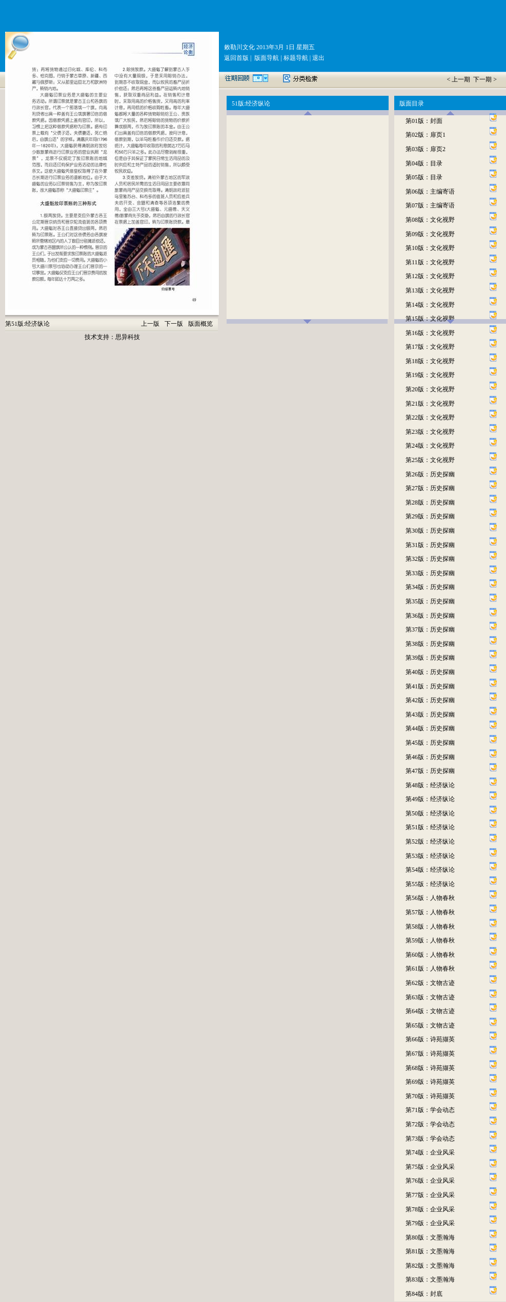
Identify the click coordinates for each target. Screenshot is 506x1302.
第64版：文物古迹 (430, 1011)
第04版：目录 (424, 163)
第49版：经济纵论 (430, 799)
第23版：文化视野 (430, 431)
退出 (318, 57)
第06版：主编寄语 (430, 191)
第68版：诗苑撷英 (430, 1068)
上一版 (150, 323)
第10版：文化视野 (430, 247)
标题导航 (295, 57)
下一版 (174, 323)
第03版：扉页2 (426, 149)
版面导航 (266, 57)
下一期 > (485, 79)
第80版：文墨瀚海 (430, 1237)
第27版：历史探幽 (430, 488)
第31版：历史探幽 (430, 545)
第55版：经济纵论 (430, 884)
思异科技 (127, 337)
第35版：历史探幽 (430, 601)
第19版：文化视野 (430, 375)
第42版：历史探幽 (430, 700)
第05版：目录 (424, 177)
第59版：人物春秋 (430, 940)
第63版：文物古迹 (430, 997)
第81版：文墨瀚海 (430, 1251)
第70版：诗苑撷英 (430, 1096)
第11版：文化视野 (430, 262)
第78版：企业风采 (430, 1209)
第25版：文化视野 (430, 460)
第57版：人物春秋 (430, 912)
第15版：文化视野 (430, 318)
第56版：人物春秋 (430, 897)
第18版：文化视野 (430, 361)
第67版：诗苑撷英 (430, 1053)
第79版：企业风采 (430, 1223)
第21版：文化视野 (430, 403)
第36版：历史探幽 (430, 615)
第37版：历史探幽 (430, 629)
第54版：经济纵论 (430, 869)
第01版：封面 (424, 120)
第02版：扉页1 (426, 134)
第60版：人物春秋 (430, 954)
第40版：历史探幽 (430, 672)
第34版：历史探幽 (430, 587)
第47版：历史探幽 (430, 770)
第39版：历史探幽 (430, 657)
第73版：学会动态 (430, 1138)
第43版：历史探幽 (430, 714)
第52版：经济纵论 (430, 841)
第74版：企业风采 (430, 1152)
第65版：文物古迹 (430, 1025)
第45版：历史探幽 (430, 742)
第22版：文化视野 (430, 417)
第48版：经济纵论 (430, 785)
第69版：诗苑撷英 (430, 1081)
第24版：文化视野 (430, 445)
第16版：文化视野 (430, 333)
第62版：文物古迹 (430, 982)
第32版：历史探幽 (430, 558)
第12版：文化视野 (430, 276)
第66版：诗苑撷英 (430, 1039)
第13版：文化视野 (430, 290)
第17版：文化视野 (430, 346)
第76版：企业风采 (430, 1180)
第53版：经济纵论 (430, 855)
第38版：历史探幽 (430, 643)
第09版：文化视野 (430, 234)
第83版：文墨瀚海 (430, 1279)
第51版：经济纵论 (430, 827)
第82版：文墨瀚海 (430, 1265)
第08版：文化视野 (430, 219)
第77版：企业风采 (430, 1195)
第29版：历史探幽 (430, 516)
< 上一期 (459, 79)
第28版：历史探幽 (430, 502)
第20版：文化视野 (430, 389)
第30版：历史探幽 (430, 530)
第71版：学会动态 (430, 1110)
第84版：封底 (424, 1293)
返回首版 (236, 57)
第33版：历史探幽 (430, 573)
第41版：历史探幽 (430, 686)
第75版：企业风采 (430, 1166)
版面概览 (200, 323)
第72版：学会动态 (430, 1124)
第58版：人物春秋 (430, 926)
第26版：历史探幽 (430, 474)
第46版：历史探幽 (430, 757)
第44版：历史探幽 (430, 728)
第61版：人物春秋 (430, 968)
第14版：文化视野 (430, 304)
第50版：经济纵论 (430, 813)
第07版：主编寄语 (430, 205)
